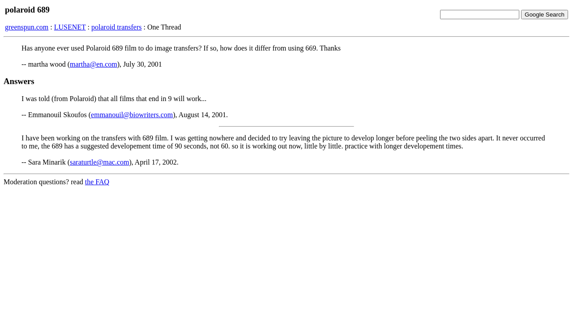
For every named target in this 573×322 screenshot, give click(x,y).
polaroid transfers (116, 27)
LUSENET (70, 27)
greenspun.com (26, 27)
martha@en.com (93, 64)
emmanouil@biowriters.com (132, 115)
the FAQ (97, 182)
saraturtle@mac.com (99, 162)
